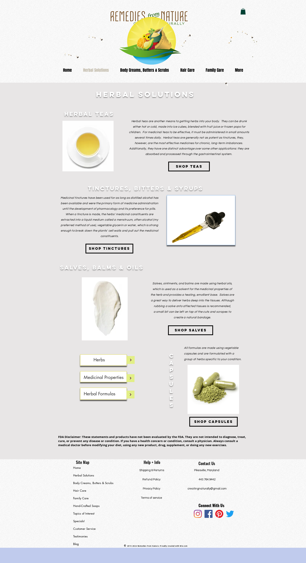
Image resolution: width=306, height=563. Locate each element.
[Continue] (131, 360)
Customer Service (84, 529)
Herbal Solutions (83, 475)
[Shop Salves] (190, 330)
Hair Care (79, 490)
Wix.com (184, 546)
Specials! (79, 521)
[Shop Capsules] (213, 422)
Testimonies (80, 536)
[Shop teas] (189, 166)
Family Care (81, 498)
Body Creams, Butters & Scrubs (91, 483)
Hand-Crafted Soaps (86, 506)
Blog (76, 544)
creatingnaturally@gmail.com (207, 488)
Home (77, 468)
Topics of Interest (83, 513)
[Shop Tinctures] (109, 248)
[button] (243, 11)
